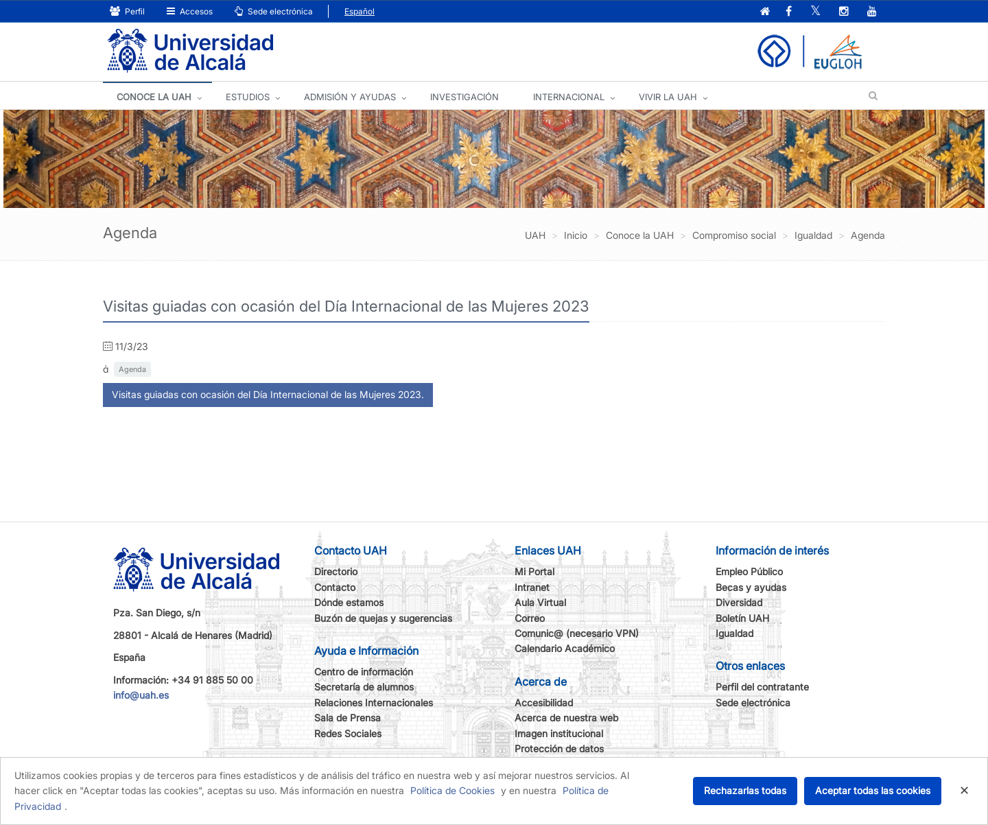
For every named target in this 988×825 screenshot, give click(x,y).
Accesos (190, 11)
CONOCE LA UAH (154, 96)
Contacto (334, 587)
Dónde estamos (349, 602)
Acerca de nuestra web (566, 717)
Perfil (127, 11)
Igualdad (734, 633)
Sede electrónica (274, 11)
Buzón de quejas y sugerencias (383, 618)
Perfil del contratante (762, 687)
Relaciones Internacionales (373, 702)
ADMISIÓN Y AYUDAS (350, 96)
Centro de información (363, 671)
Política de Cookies (452, 790)
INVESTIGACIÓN (464, 96)
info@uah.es (141, 695)
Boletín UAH (742, 618)
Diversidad (739, 602)
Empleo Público (749, 571)
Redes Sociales (347, 733)
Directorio (335, 571)
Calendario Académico (565, 648)
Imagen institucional (559, 733)
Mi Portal (534, 571)
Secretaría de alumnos (364, 687)
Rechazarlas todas (745, 790)
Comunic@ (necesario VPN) (577, 633)
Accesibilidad (544, 702)
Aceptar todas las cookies (872, 790)
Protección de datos (559, 748)
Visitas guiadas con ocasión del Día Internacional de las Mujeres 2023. (268, 394)
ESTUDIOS (248, 96)
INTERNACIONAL (568, 96)
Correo (530, 618)
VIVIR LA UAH (668, 96)
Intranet (532, 587)
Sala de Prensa (347, 717)
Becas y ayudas (751, 587)
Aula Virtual (540, 602)
